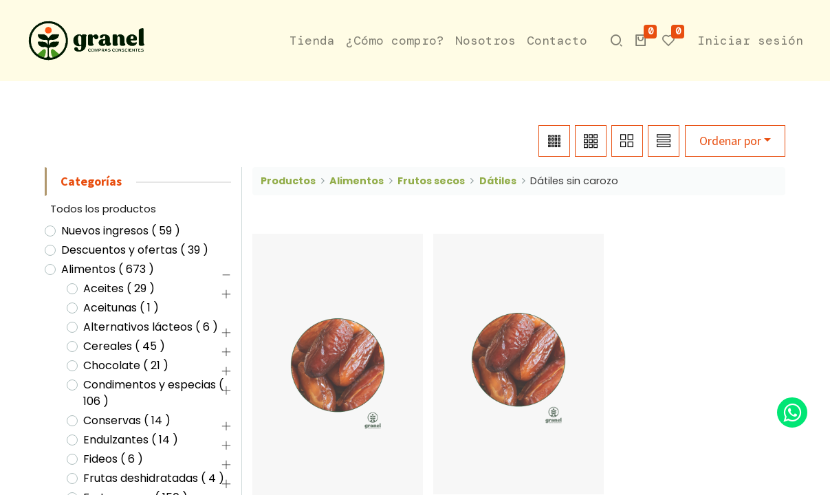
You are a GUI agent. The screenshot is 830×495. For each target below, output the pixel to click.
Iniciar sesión (750, 40)
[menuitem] (312, 41)
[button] (641, 40)
